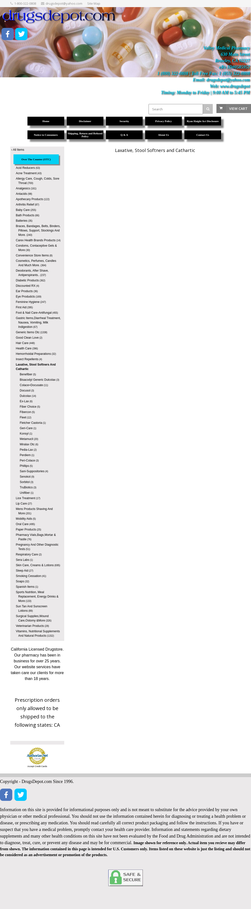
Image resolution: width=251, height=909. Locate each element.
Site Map (93, 3)
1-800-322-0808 (25, 3)
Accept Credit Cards (37, 766)
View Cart (238, 108)
